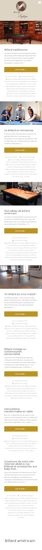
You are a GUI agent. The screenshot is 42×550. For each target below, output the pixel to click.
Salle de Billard (29, 515)
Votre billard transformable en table (18, 410)
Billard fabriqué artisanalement (18, 91)
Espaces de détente (11, 174)
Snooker (27, 176)
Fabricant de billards (25, 260)
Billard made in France (22, 336)
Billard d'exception (29, 86)
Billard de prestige (13, 89)
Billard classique (16, 86)
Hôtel (14, 510)
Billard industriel (17, 333)
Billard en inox (21, 329)
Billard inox (28, 333)
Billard (21, 162)
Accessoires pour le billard (16, 498)
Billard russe (31, 167)
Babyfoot (24, 160)
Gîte (9, 510)
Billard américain (25, 79)
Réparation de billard (15, 513)
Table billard (29, 451)
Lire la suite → (21, 70)
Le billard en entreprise (18, 130)
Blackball (14, 172)
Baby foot (30, 498)
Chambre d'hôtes (27, 505)
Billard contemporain (14, 388)
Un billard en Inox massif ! (20, 294)
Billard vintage (21, 338)
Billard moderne (29, 391)
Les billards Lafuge (27, 76)
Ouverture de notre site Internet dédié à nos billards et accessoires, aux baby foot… (20, 465)
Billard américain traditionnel (15, 257)
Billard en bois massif (27, 89)
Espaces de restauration (28, 174)
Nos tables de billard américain (17, 212)
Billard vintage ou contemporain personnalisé (15, 351)
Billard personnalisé (12, 393)
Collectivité (9, 508)
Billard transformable (20, 446)
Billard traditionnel (16, 50)
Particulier (20, 510)
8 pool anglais (13, 79)
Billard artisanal (30, 326)
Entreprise (31, 172)
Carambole (23, 172)
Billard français (25, 93)
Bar (35, 498)
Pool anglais (31, 338)
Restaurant (19, 515)
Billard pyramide (29, 96)
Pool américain (17, 176)
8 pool (8, 441)
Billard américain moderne (26, 255)
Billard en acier (9, 329)
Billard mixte (26, 443)
